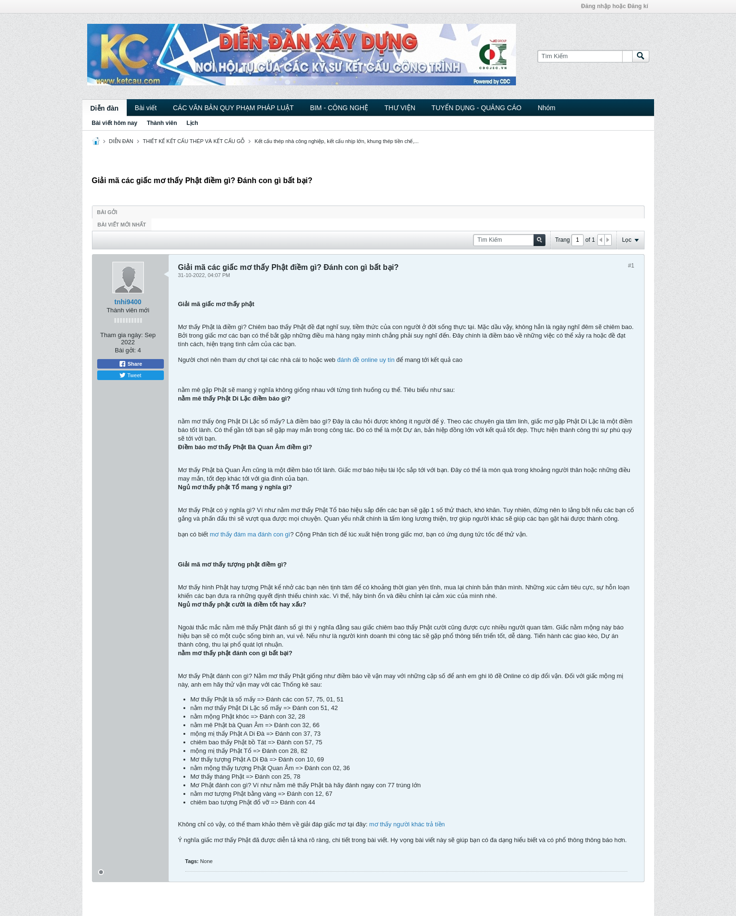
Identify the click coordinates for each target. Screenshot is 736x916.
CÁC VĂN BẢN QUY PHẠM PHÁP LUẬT (233, 108)
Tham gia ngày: (121, 335)
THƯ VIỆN (399, 108)
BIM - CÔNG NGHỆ (339, 108)
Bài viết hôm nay (115, 123)
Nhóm (546, 108)
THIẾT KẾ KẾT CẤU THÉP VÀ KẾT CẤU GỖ (194, 141)
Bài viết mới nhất (122, 224)
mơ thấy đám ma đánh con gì (250, 534)
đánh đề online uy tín (365, 359)
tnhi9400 (127, 302)
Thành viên (162, 123)
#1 (631, 265)
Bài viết (146, 108)
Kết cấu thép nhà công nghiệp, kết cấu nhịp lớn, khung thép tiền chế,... (336, 141)
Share (130, 364)
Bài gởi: (125, 350)
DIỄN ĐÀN (121, 141)
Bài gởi (107, 212)
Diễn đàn (105, 108)
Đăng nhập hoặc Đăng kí (614, 6)
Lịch (192, 123)
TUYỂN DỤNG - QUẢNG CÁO (477, 108)
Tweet (130, 375)
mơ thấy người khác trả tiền (407, 824)
